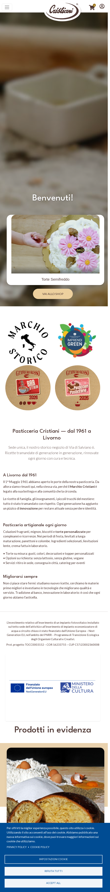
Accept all (53, 883)
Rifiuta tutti (53, 871)
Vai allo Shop (52, 293)
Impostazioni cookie (53, 859)
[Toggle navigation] (7, 7)
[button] (102, 6)
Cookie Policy (39, 847)
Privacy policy (17, 847)
